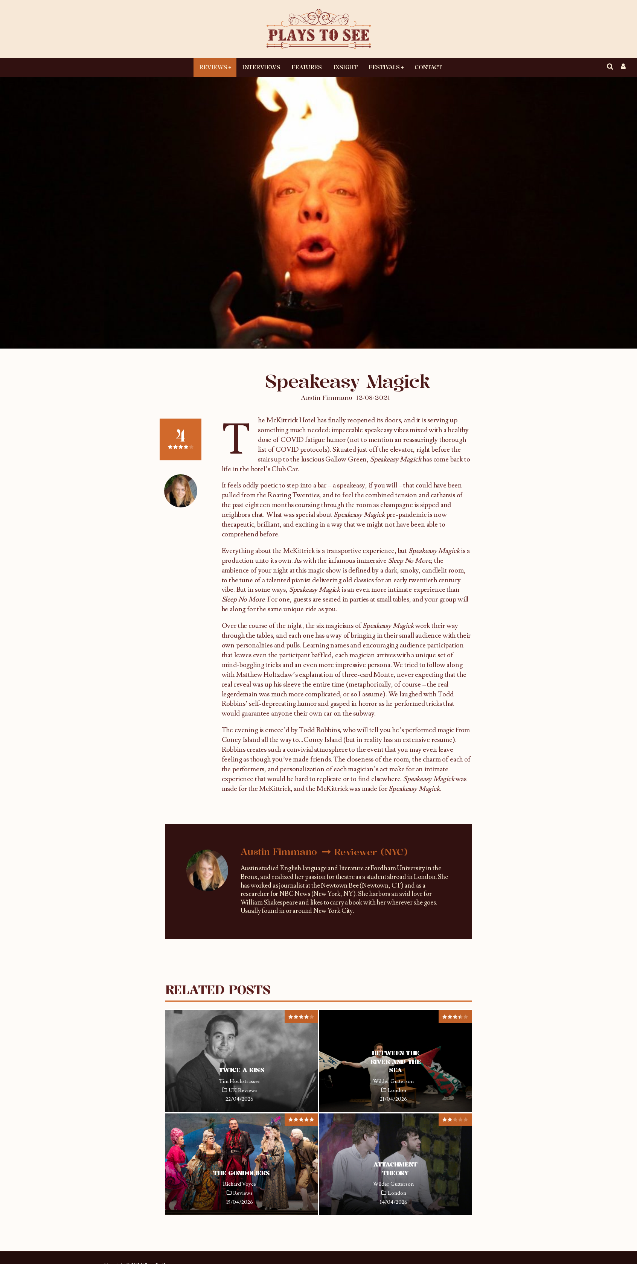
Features (306, 67)
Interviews (261, 67)
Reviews (213, 67)
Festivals (384, 67)
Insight (345, 67)
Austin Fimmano (326, 397)
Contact (428, 67)
